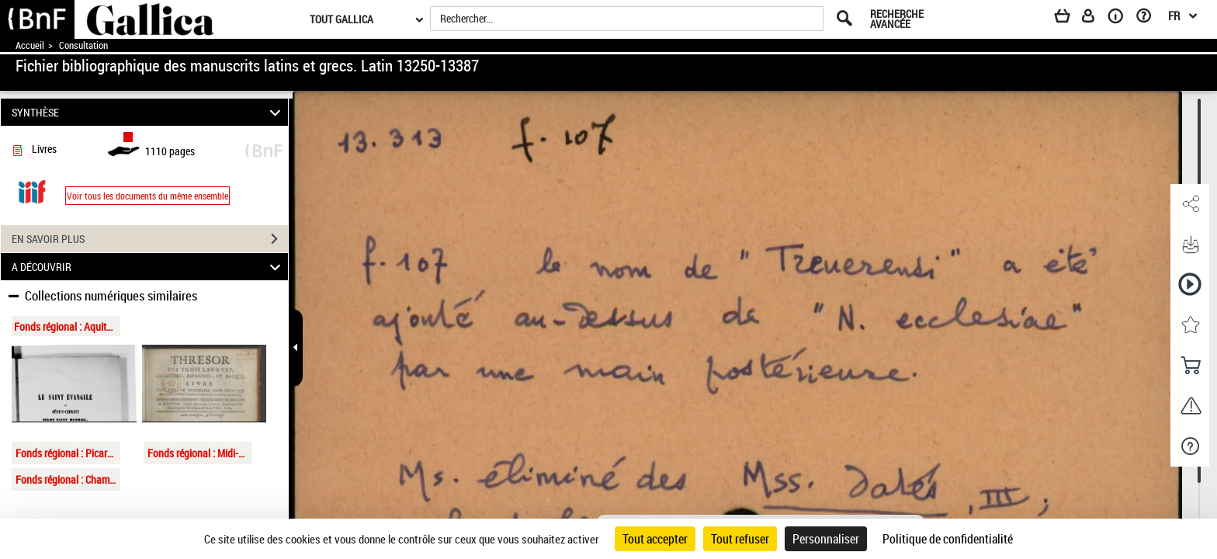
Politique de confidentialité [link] (947, 538)
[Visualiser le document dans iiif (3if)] (32, 190)
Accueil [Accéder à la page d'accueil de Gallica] (30, 45)
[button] (1189, 204)
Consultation (83, 45)
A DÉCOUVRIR (149, 266)
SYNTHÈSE (149, 112)
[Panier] (1070, 18)
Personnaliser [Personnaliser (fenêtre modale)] (825, 538)
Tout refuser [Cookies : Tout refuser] (740, 538)
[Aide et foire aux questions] (1149, 18)
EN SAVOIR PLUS (150, 239)
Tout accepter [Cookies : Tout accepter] (655, 538)
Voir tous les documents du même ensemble (147, 195)
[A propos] (1121, 18)
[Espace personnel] (1095, 18)
